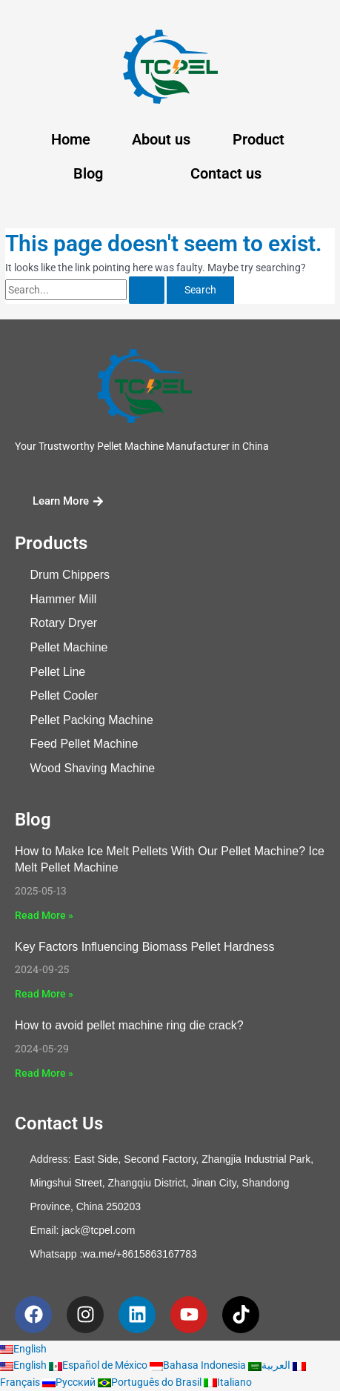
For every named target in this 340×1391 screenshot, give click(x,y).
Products (51, 543)
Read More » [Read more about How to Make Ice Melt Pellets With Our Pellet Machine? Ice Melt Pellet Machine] (44, 915)
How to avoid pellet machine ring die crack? (129, 1025)
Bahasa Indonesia (199, 1365)
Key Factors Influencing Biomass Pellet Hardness (144, 946)
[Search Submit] (146, 290)
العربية (270, 1365)
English (23, 1349)
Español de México (99, 1365)
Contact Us (59, 1123)
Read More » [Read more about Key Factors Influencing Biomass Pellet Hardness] (44, 994)
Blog (88, 173)
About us (161, 139)
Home (70, 139)
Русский (70, 1382)
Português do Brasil (151, 1382)
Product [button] (258, 139)
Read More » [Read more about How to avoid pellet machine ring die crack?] (44, 1073)
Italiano (228, 1382)
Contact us (225, 173)
